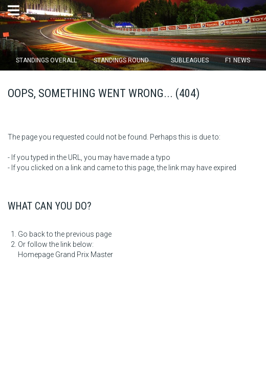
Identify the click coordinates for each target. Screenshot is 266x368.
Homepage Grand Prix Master (65, 254)
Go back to (35, 234)
